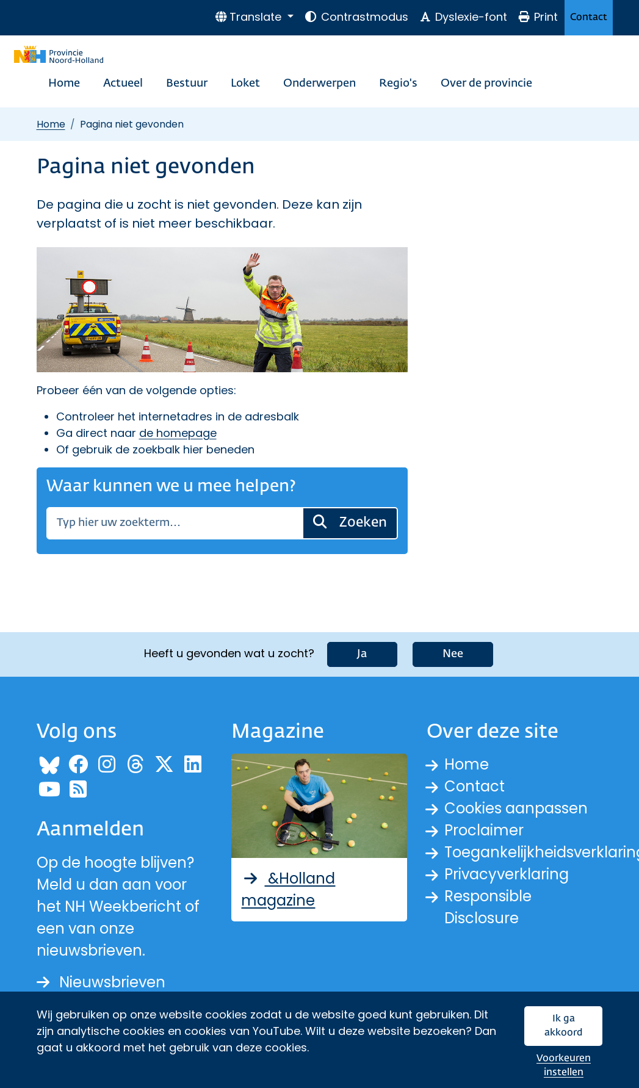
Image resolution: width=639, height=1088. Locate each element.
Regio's (398, 83)
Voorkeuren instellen (563, 1066)
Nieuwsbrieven (101, 982)
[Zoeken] (174, 523)
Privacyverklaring (506, 874)
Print (538, 16)
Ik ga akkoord (563, 1026)
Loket (245, 83)
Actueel (123, 83)
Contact (588, 17)
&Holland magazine (288, 889)
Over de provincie (486, 83)
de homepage (178, 433)
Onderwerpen (319, 83)
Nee (452, 654)
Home (64, 83)
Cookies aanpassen (516, 808)
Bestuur (187, 83)
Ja (362, 654)
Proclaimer (484, 830)
